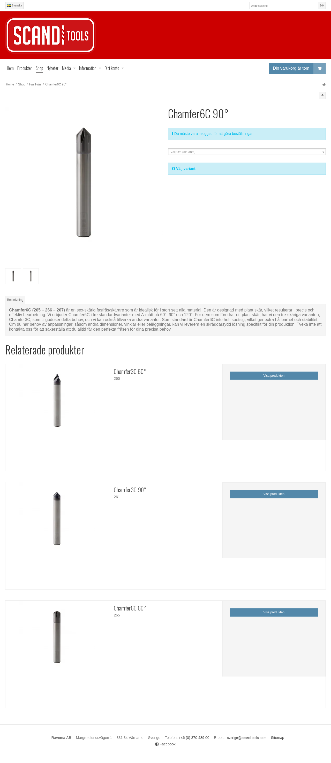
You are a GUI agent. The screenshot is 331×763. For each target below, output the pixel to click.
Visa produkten (274, 375)
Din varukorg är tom (299, 68)
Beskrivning (15, 300)
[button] (322, 95)
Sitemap (277, 738)
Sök (322, 5)
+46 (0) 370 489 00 (194, 738)
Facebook (165, 744)
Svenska (14, 5)
